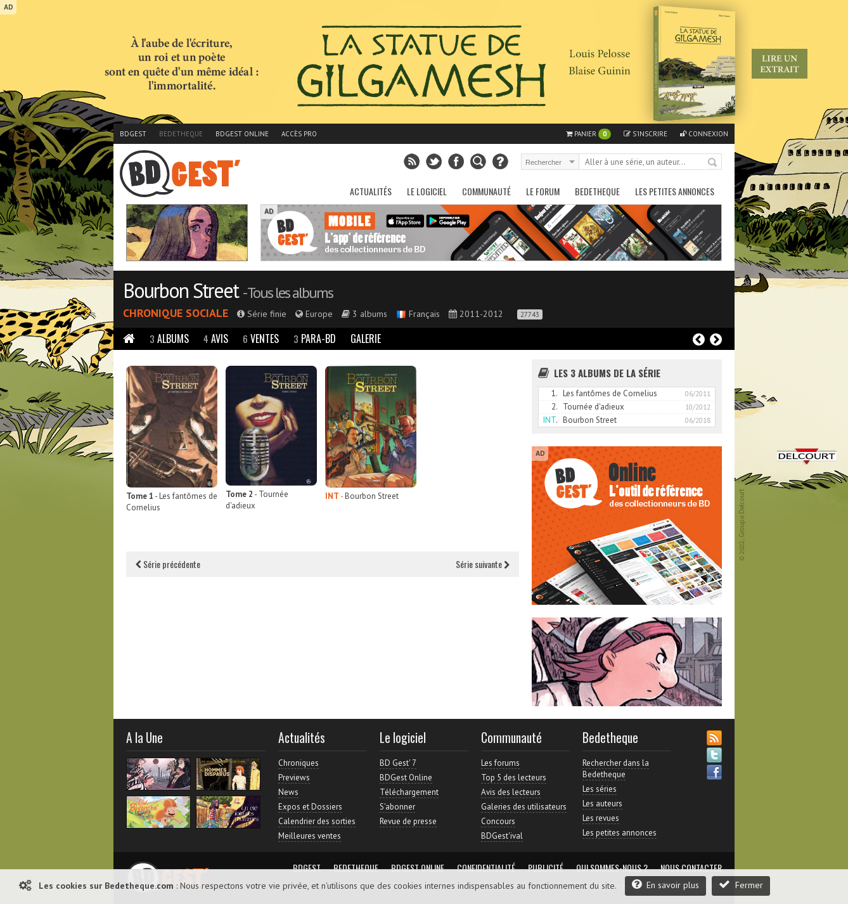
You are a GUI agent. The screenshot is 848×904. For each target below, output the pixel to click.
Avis (215, 338)
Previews (294, 777)
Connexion (704, 133)
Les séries (599, 789)
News (288, 792)
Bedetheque (181, 133)
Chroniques (298, 763)
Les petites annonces (674, 191)
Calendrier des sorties (317, 821)
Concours (498, 821)
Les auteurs (602, 803)
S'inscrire (645, 133)
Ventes (261, 338)
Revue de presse (408, 821)
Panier (588, 134)
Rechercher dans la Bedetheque (615, 769)
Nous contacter (691, 868)
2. (554, 406)
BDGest (133, 133)
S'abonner (397, 806)
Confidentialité (486, 868)
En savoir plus (665, 885)
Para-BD (314, 338)
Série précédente (168, 564)
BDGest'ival (502, 835)
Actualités (371, 191)
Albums (169, 338)
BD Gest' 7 (398, 763)
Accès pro (299, 133)
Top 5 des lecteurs (513, 777)
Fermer (741, 885)
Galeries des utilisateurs (524, 806)
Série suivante (483, 564)
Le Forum (543, 191)
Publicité (545, 868)
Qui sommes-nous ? (612, 868)
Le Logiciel (427, 191)
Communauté (486, 191)
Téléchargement (409, 792)
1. (554, 393)
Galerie (365, 338)
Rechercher (713, 163)
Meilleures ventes (309, 835)
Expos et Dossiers (310, 806)
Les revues (600, 818)
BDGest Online (242, 133)
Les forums (500, 763)
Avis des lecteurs (511, 792)
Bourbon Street (180, 290)
